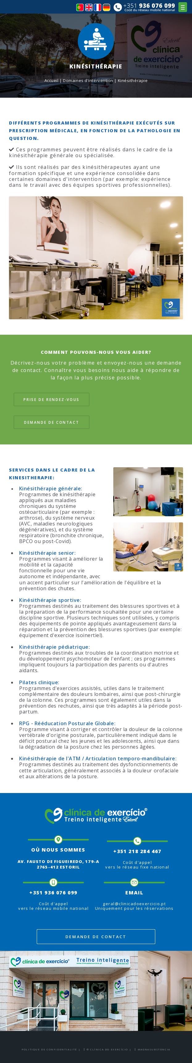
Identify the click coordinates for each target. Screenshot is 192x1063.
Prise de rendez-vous (51, 399)
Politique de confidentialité (49, 1049)
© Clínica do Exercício (107, 1049)
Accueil (51, 80)
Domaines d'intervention (88, 80)
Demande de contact (51, 422)
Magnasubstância (154, 1049)
